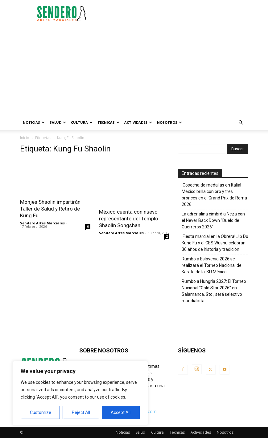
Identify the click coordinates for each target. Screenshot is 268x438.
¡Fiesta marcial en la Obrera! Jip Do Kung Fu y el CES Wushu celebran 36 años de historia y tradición (215, 243)
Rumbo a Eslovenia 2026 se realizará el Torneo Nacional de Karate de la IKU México (211, 265)
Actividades (138, 122)
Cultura (82, 122)
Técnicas (108, 122)
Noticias (34, 122)
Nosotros (169, 122)
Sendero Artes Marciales (42, 223)
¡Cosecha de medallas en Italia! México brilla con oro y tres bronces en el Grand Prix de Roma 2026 (214, 195)
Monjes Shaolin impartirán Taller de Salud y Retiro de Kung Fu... (50, 209)
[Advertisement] (176, 13)
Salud (58, 122)
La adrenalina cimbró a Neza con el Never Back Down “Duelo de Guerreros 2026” (213, 220)
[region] (80, 393)
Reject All (81, 412)
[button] (240, 123)
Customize (40, 412)
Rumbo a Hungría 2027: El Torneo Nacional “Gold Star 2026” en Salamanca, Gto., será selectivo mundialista (214, 291)
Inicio (24, 137)
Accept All (120, 412)
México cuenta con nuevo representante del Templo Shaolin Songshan (128, 218)
